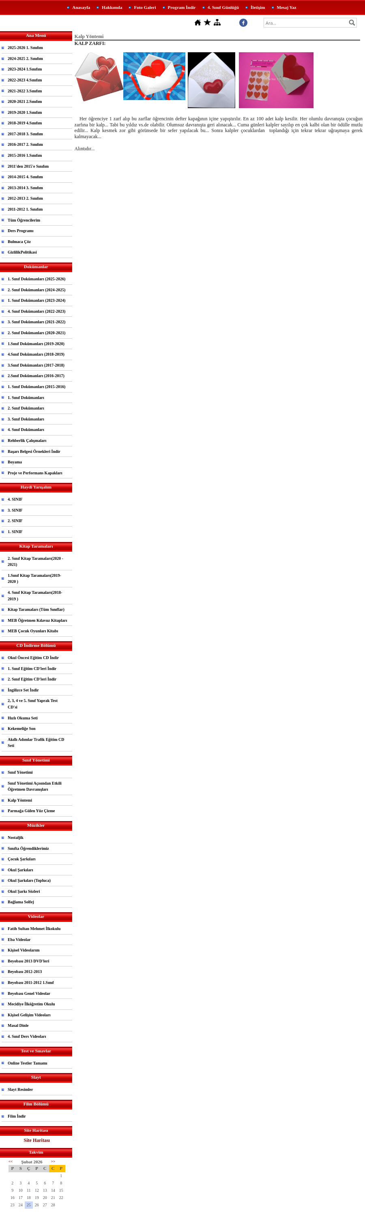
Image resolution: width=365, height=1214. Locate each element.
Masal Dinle (18, 1025)
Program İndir (182, 7)
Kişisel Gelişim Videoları (29, 1015)
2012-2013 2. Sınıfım (25, 198)
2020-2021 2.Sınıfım (25, 101)
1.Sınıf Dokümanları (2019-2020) (36, 343)
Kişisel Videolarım (24, 950)
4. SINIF (15, 499)
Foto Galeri (145, 7)
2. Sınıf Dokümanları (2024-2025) (36, 290)
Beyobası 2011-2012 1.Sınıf (31, 982)
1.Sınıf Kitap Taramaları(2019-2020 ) (34, 578)
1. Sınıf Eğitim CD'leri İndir (32, 668)
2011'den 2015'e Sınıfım (28, 166)
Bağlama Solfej (21, 902)
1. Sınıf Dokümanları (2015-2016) (36, 386)
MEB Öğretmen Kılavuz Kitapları (37, 620)
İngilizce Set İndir (23, 690)
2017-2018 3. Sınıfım (25, 134)
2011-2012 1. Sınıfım (25, 209)
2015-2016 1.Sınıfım (25, 155)
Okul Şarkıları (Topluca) (29, 880)
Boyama (15, 462)
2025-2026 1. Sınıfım (25, 47)
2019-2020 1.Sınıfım (25, 112)
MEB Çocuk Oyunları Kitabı (33, 631)
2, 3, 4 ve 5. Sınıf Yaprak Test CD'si (33, 703)
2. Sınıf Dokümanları (26, 408)
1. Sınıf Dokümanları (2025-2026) (36, 279)
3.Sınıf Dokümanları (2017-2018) (36, 365)
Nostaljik (16, 837)
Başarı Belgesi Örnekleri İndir (34, 451)
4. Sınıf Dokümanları (26, 429)
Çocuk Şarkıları (22, 859)
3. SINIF (15, 510)
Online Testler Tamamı (27, 1063)
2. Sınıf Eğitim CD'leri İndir (32, 679)
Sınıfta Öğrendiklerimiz (28, 848)
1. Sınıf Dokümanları (26, 397)
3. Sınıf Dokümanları (26, 419)
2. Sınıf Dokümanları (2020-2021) (36, 333)
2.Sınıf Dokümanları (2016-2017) (36, 375)
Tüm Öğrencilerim (24, 220)
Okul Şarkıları (20, 870)
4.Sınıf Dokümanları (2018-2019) (36, 354)
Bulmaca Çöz (19, 241)
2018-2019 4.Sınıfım (25, 123)
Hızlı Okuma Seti (23, 718)
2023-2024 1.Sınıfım (25, 69)
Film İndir (17, 1116)
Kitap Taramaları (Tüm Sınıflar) (36, 609)
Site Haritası (37, 1140)
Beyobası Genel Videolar (29, 993)
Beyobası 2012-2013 (25, 971)
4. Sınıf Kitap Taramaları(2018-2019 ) (35, 595)
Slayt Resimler (20, 1089)
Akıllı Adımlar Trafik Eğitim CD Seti (36, 742)
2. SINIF (15, 520)
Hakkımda (112, 7)
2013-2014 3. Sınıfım (25, 188)
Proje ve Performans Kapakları (35, 473)
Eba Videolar (19, 939)
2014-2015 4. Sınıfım (25, 177)
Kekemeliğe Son (22, 728)
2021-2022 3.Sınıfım (25, 91)
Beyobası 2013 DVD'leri (28, 961)
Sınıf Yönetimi (20, 772)
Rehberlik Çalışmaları (27, 440)
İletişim (258, 7)
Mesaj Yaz (286, 7)
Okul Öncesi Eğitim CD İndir (33, 657)
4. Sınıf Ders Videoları (27, 1036)
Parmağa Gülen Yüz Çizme (31, 811)
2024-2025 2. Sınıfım (25, 58)
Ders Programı (20, 230)
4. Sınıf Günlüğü (223, 7)
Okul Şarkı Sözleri (24, 891)
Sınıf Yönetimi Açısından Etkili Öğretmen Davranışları (35, 786)
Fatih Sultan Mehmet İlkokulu (34, 928)
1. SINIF (15, 531)
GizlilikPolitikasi (22, 252)
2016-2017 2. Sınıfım (25, 144)
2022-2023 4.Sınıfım (25, 80)
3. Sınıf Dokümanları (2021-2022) (36, 322)
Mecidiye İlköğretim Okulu (31, 1004)
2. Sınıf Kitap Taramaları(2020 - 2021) (35, 561)
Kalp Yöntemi (20, 800)
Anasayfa (81, 7)
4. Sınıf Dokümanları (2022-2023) (36, 311)
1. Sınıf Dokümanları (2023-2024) (36, 300)
